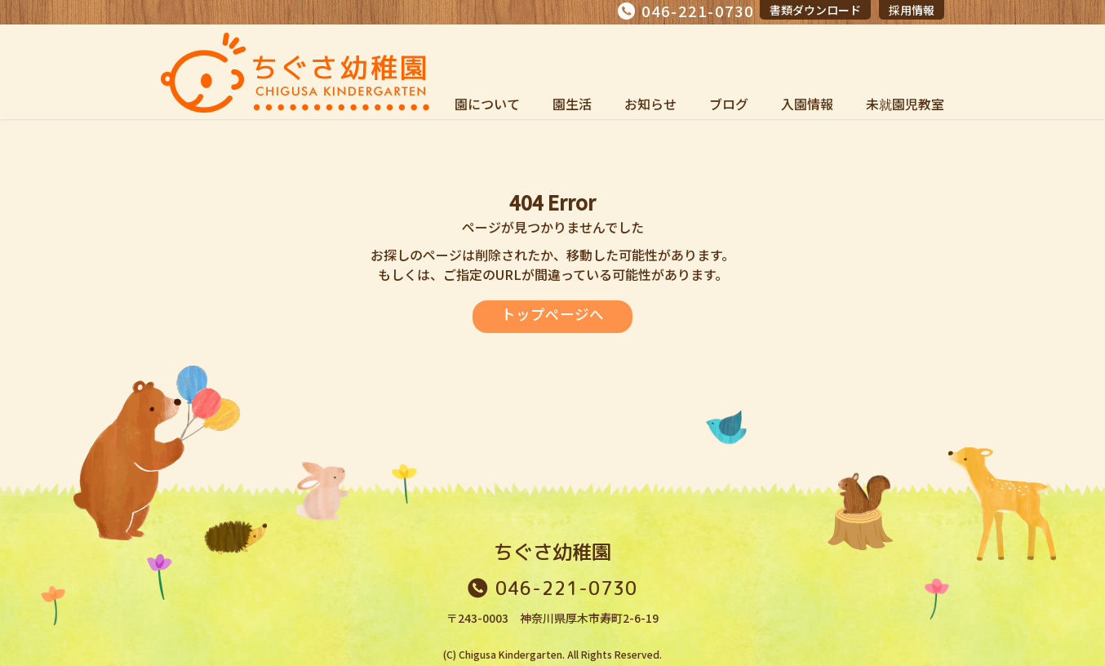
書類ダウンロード (815, 10)
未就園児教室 (905, 103)
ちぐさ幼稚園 (552, 552)
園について (487, 103)
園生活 (572, 103)
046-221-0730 (697, 10)
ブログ (728, 103)
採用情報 (911, 10)
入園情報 (807, 103)
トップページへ (552, 314)
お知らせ (650, 103)
